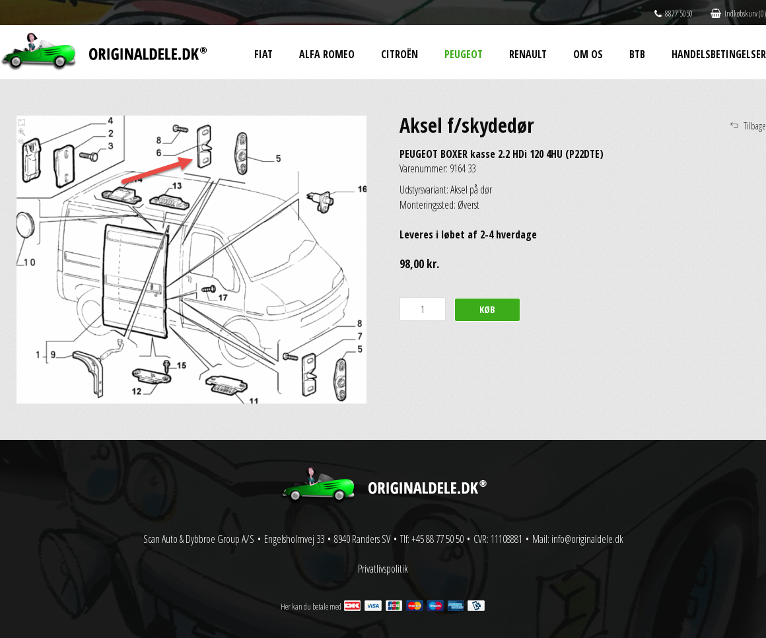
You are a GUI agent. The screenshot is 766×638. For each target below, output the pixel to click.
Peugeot (463, 54)
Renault (528, 54)
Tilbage (755, 126)
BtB (637, 54)
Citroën (399, 54)
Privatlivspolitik (383, 568)
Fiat (263, 54)
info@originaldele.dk (587, 539)
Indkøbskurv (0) (738, 13)
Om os (588, 54)
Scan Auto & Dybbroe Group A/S (198, 539)
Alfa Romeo (327, 54)
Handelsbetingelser (719, 54)
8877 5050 (673, 13)
